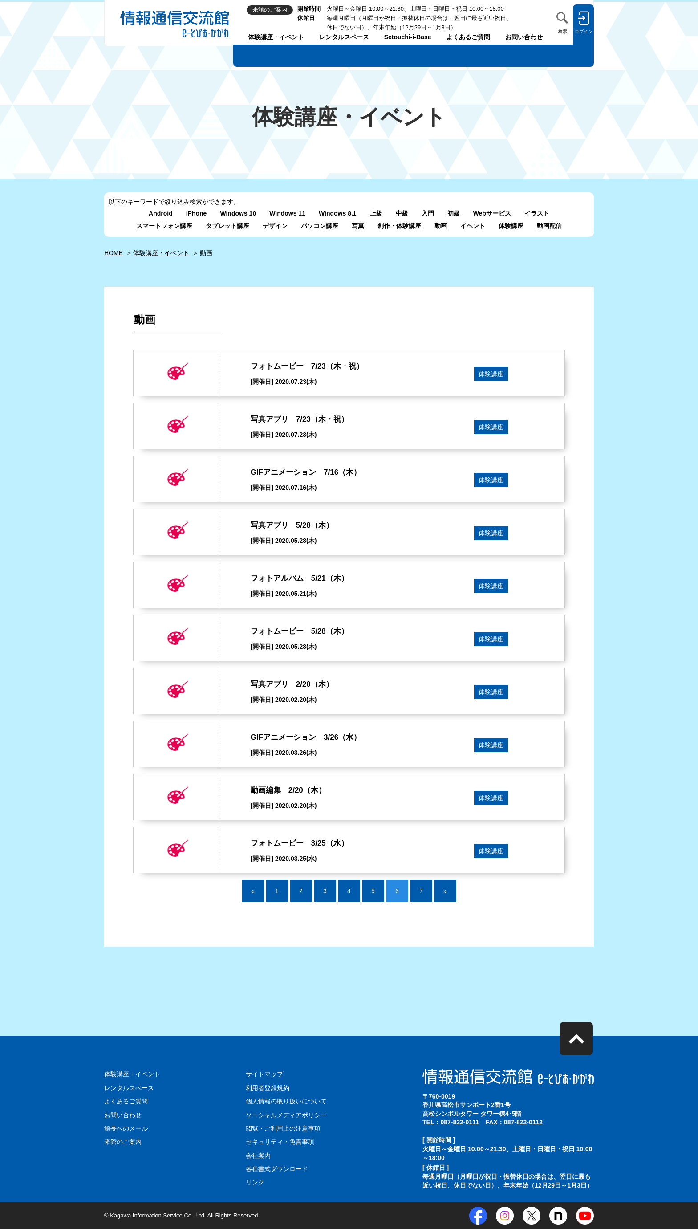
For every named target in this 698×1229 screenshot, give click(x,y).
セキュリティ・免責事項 (280, 1141)
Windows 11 (287, 213)
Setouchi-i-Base (407, 37)
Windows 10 (238, 213)
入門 (428, 213)
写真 (358, 225)
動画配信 (549, 225)
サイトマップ (264, 1074)
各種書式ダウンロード (277, 1168)
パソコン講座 (319, 225)
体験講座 (511, 225)
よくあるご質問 (468, 37)
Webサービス (492, 213)
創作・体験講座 (399, 225)
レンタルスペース (344, 37)
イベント (472, 225)
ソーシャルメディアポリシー (286, 1115)
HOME (113, 252)
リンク (255, 1182)
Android (161, 213)
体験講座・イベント (276, 37)
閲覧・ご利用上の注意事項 (283, 1128)
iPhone (196, 213)
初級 (453, 213)
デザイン (275, 225)
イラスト (536, 213)
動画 (440, 225)
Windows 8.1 (338, 213)
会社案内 (258, 1155)
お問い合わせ (524, 37)
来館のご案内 (123, 1141)
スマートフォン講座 (164, 225)
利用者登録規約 (267, 1087)
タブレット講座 (227, 225)
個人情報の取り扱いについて (286, 1101)
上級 (376, 213)
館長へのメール (126, 1128)
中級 (402, 213)
